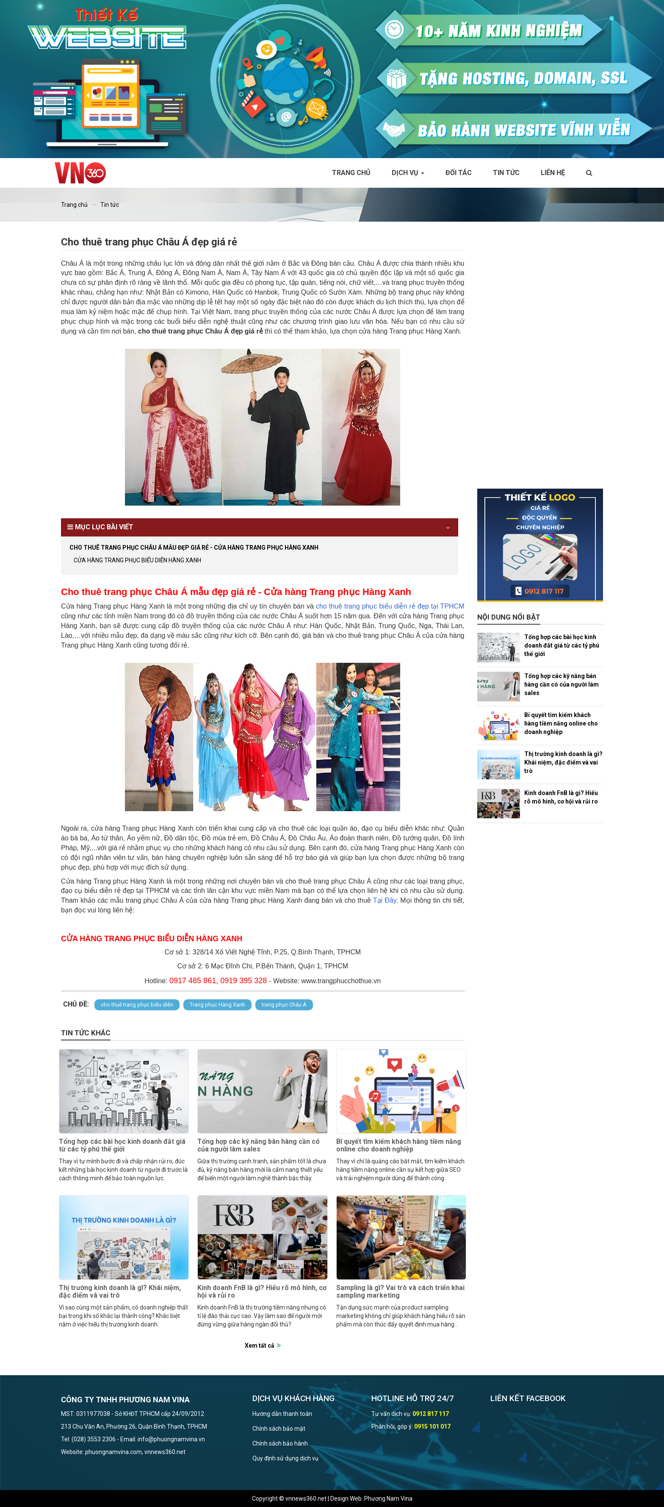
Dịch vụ (408, 173)
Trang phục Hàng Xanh (217, 1004)
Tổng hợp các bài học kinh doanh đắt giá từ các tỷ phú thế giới (122, 1145)
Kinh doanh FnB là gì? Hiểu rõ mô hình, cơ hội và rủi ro (261, 1291)
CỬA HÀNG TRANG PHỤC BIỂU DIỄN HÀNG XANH (137, 560)
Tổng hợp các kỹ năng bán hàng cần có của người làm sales (258, 1145)
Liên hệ (553, 173)
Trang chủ (351, 173)
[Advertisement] (540, 361)
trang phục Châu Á (284, 1004)
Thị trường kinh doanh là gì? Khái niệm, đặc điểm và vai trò (120, 1291)
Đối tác (458, 173)
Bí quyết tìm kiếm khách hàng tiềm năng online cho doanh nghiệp (398, 1145)
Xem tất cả (259, 1345)
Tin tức (506, 173)
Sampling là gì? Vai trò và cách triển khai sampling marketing (400, 1291)
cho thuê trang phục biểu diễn (137, 1004)
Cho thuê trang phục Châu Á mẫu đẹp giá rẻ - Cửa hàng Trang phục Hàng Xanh (193, 547)
